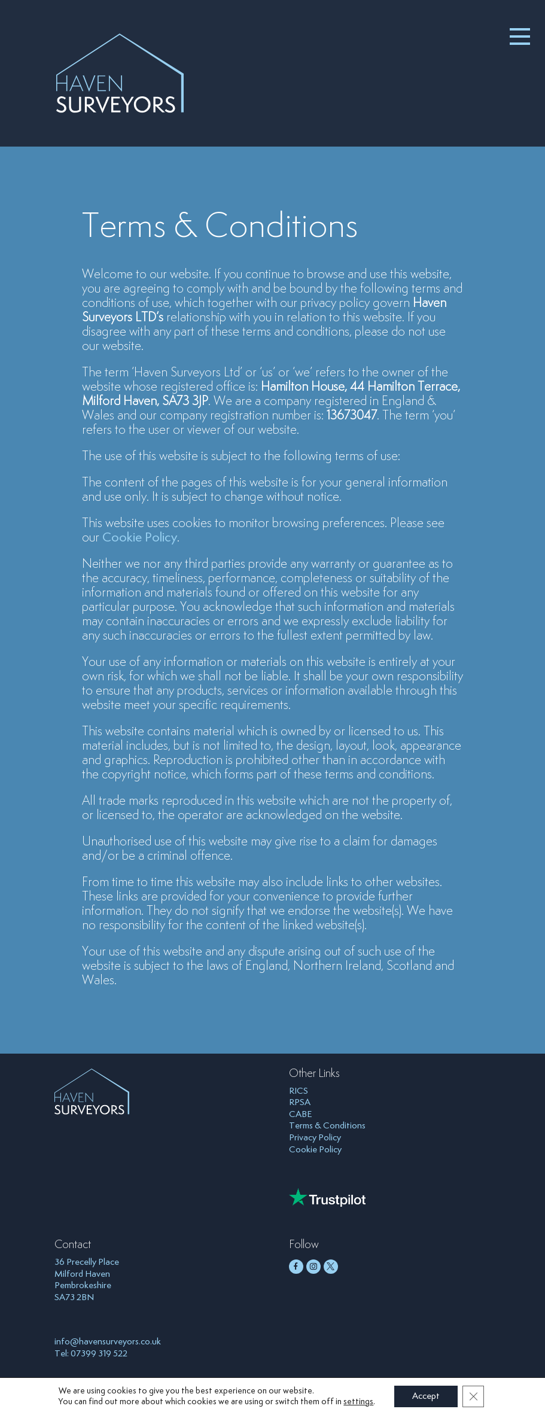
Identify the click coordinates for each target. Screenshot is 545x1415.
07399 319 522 (99, 1353)
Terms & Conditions (327, 1125)
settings (358, 1402)
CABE (300, 1114)
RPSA (299, 1102)
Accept (426, 1396)
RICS (298, 1091)
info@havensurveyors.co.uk (107, 1341)
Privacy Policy (315, 1137)
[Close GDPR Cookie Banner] (473, 1396)
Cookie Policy (139, 537)
